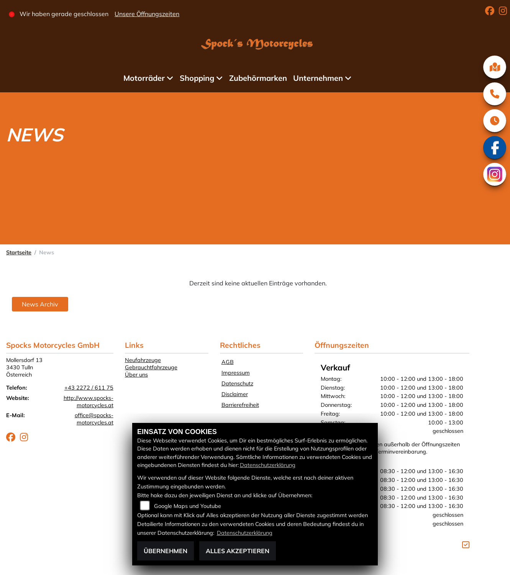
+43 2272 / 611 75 (88, 387)
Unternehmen (318, 78)
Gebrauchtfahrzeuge (151, 367)
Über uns (136, 374)
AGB (227, 362)
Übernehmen (165, 551)
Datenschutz (237, 383)
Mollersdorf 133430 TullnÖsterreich (24, 367)
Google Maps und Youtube (187, 506)
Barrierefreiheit (240, 404)
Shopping (197, 78)
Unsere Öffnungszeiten (147, 14)
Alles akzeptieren (237, 551)
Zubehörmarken (258, 78)
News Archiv (40, 304)
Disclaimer (234, 394)
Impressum (235, 372)
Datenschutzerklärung (267, 465)
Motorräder (144, 78)
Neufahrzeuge (143, 360)
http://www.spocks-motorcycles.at (88, 402)
